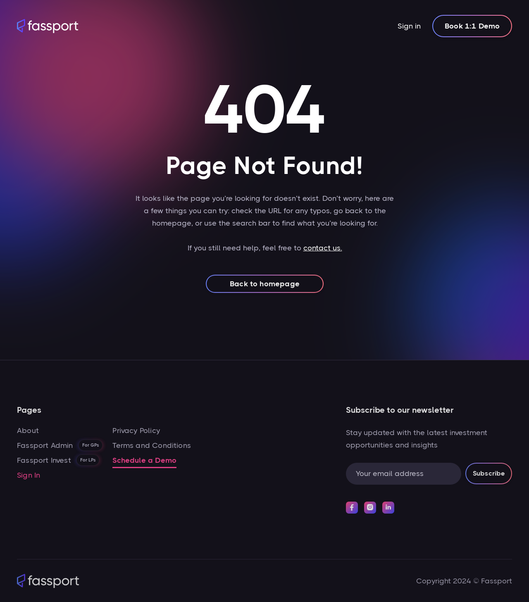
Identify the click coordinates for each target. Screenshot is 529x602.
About (28, 430)
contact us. (322, 252)
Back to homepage (265, 292)
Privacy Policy (136, 430)
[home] (47, 26)
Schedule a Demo (144, 460)
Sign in (409, 26)
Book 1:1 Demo (472, 26)
